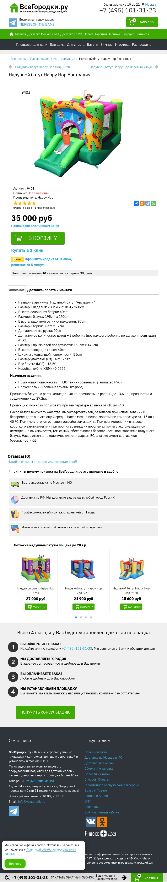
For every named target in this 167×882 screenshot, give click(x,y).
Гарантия (101, 34)
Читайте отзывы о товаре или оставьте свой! (42, 462)
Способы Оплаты (97, 780)
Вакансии (92, 808)
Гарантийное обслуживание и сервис (112, 786)
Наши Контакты (96, 753)
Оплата (88, 34)
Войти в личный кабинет (102, 813)
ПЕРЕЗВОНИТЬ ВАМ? (37, 24)
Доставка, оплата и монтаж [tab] (49, 291)
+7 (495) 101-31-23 (127, 10)
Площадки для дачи (44, 59)
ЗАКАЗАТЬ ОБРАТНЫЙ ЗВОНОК (72, 877)
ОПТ (88, 802)
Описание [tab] (17, 291)
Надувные (68, 59)
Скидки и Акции (96, 797)
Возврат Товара (96, 791)
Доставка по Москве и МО (103, 758)
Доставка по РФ (71, 34)
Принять (15, 863)
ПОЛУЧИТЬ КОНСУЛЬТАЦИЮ (45, 713)
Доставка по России (99, 764)
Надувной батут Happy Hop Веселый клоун (121, 67)
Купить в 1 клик (27, 251)
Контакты (142, 34)
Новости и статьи (97, 775)
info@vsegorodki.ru (31, 803)
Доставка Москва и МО (43, 34)
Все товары (18, 59)
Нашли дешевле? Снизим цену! (35, 226)
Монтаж (114, 34)
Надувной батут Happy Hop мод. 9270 (42, 67)
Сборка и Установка (99, 769)
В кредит (128, 34)
